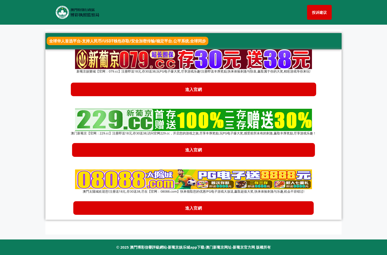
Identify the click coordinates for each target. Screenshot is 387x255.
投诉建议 (319, 12)
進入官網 (193, 150)
